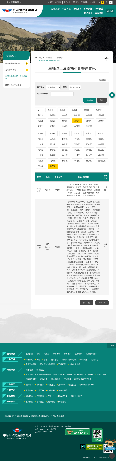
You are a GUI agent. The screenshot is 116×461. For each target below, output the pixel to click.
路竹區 (65, 144)
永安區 (77, 150)
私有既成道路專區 (47, 364)
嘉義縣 (52, 121)
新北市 (74, 110)
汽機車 (46, 354)
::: (1, 12)
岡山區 (52, 144)
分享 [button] (111, 2)
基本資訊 (40, 402)
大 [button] (106, 2)
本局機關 (29, 402)
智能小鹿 (110, 444)
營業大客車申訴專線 (13, 85)
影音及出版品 (76, 396)
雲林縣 (101, 115)
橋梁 (45, 360)
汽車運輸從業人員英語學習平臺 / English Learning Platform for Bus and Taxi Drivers (59, 374)
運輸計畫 (43, 379)
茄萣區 (52, 166)
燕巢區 (101, 144)
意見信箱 (67, 2)
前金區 (52, 133)
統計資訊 (51, 385)
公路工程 (66, 9)
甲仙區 (77, 161)
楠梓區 (65, 139)
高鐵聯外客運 (10, 70)
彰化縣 (77, 115)
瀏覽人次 (102, 457)
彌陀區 (65, 150)
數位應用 (88, 13)
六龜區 (40, 161)
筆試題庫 (29, 354)
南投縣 (89, 115)
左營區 (89, 139)
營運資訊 (11, 56)
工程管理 (62, 364)
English (92, 2)
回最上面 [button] (112, 456)
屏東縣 (89, 121)
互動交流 (99, 9)
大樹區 (77, 155)
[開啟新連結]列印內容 (106, 58)
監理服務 (55, 9)
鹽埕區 (76, 133)
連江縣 (89, 126)
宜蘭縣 (52, 126)
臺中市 (65, 115)
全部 (39, 110)
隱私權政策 (9, 416)
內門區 (52, 161)
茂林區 (40, 166)
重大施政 (83, 360)
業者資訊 (67, 354)
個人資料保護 (58, 416)
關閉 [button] (112, 345)
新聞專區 (29, 385)
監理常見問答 (91, 354)
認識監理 (78, 354)
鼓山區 (88, 133)
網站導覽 (58, 2)
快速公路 (29, 360)
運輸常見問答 (31, 379)
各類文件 (51, 396)
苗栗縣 (52, 115)
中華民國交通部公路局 (19, 11)
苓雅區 (64, 133)
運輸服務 (77, 9)
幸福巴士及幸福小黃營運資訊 (16, 77)
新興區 (40, 133)
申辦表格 (40, 396)
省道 (38, 360)
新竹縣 (40, 115)
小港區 (77, 139)
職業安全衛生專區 (87, 385)
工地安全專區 (31, 364)
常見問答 (75, 2)
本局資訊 (99, 13)
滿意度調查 (62, 390)
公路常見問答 (74, 364)
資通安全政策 (22, 416)
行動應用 (51, 390)
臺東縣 (101, 121)
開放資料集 (62, 396)
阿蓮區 (77, 144)
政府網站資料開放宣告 (40, 416)
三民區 (52, 139)
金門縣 (77, 126)
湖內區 (89, 150)
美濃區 (101, 155)
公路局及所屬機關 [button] (14, 2)
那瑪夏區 (102, 161)
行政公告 (40, 385)
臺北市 (62, 110)
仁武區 (101, 139)
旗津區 (100, 133)
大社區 (40, 144)
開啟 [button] (112, 95)
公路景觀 (54, 360)
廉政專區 (62, 385)
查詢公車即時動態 (12, 63)
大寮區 (40, 155)
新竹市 (99, 110)
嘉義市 (40, 121)
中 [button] (102, 2)
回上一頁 (86, 303)
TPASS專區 (56, 379)
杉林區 (65, 161)
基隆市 (50, 110)
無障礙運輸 (101, 374)
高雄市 (77, 121)
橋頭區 (40, 150)
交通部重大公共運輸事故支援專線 (77, 379)
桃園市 (87, 110)
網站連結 (62, 402)
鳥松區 (65, 155)
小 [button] (99, 2)
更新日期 (85, 457)
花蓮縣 (40, 126)
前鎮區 (40, 139)
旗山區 (89, 155)
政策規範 (51, 402)
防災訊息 (73, 385)
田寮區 (89, 144)
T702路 (58, 190)
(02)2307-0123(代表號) (48, 429)
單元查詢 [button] (102, 80)
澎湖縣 (65, 126)
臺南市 (65, 121)
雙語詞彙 (84, 2)
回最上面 (102, 303)
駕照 (38, 354)
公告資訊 (88, 9)
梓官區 (52, 150)
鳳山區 (101, 150)
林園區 (52, 155)
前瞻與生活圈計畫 (69, 360)
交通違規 (56, 354)
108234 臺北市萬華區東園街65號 (51, 426)
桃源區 (89, 161)
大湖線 (57, 247)
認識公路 (94, 360)
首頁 (51, 2)
